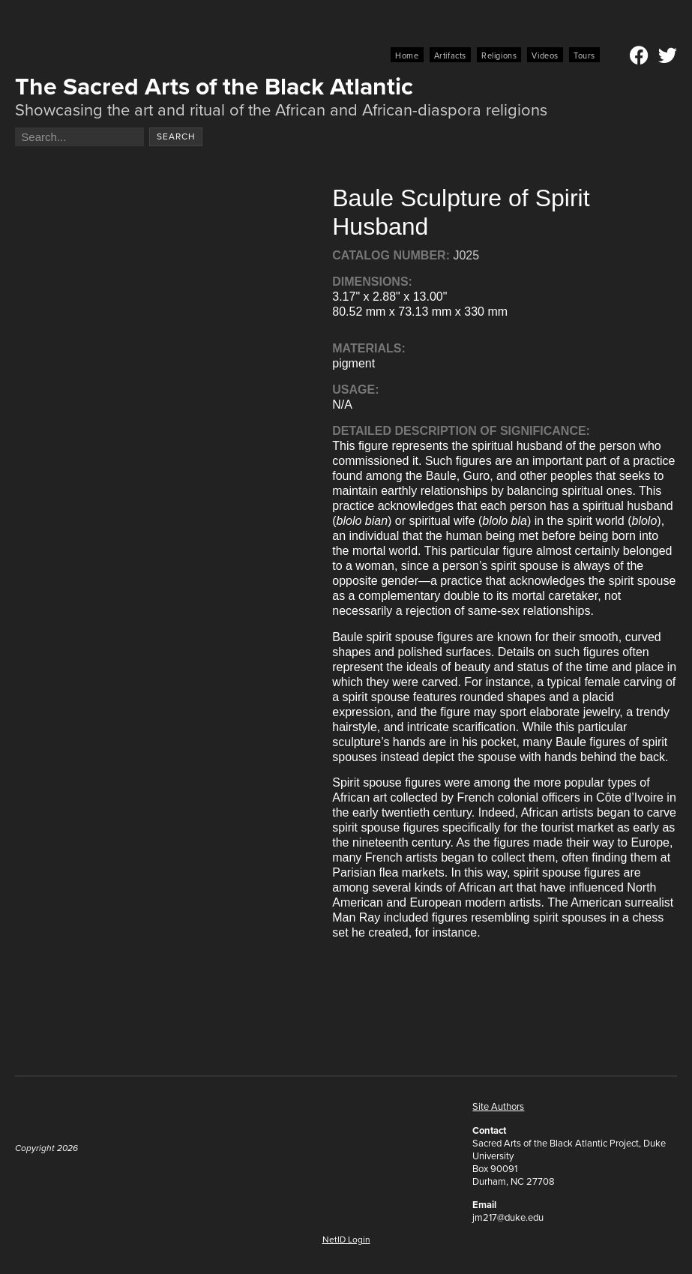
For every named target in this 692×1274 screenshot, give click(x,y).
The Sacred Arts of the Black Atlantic (214, 86)
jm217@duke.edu (508, 1217)
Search (176, 136)
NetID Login (346, 1239)
